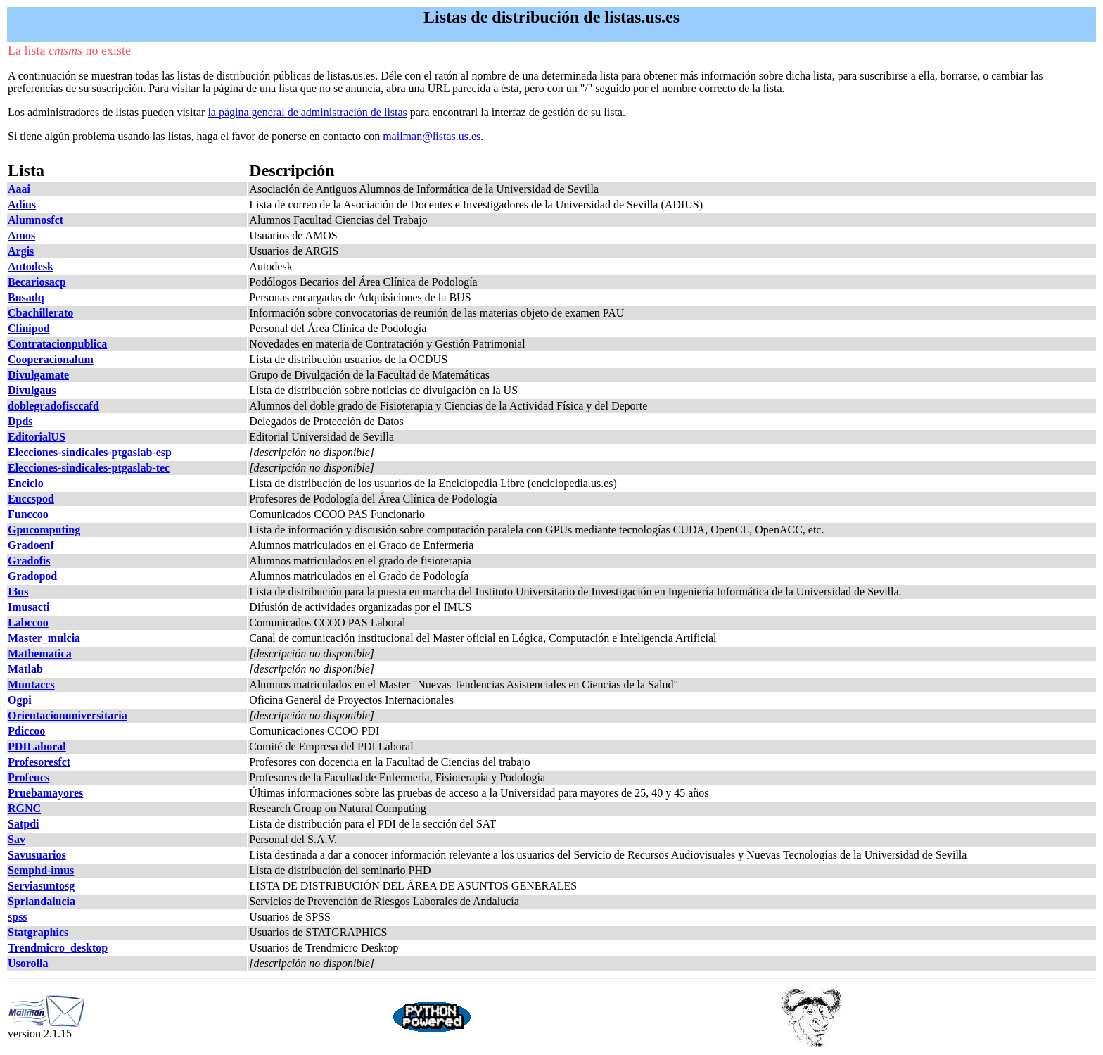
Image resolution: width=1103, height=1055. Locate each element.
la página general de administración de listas (307, 112)
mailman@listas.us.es (431, 136)
